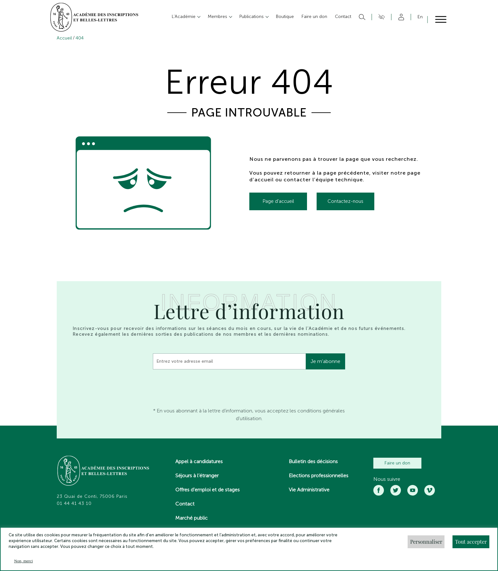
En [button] (420, 17)
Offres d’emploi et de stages (207, 490)
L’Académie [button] (184, 16)
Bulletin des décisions (313, 461)
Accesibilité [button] (380, 17)
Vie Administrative (309, 490)
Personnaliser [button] (426, 541)
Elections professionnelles (318, 475)
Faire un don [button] (314, 16)
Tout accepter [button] (471, 541)
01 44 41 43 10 (74, 503)
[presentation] (201, 386)
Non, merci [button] (23, 560)
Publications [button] (252, 16)
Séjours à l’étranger (197, 475)
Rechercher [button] (361, 17)
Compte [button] (400, 17)
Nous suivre (386, 479)
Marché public (191, 518)
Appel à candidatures (199, 461)
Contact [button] (343, 16)
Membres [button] (218, 16)
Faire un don (397, 463)
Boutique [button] (285, 16)
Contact (185, 504)
